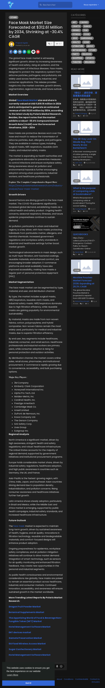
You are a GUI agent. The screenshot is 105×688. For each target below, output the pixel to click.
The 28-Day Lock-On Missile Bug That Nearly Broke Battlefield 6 (84, 143)
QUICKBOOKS (80, 234)
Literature (78, 46)
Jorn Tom (78, 163)
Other (13, 17)
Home (86, 42)
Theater (77, 62)
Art (74, 22)
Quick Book (79, 252)
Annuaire (96, 682)
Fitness (76, 34)
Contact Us (95, 679)
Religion (86, 54)
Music (90, 46)
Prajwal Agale (22, 43)
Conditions (69, 679)
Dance (87, 26)
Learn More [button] (12, 675)
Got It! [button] (28, 683)
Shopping (77, 58)
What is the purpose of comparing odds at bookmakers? (84, 191)
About (59, 679)
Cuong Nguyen (81, 209)
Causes (84, 22)
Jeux (75, 38)
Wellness (89, 62)
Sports (90, 58)
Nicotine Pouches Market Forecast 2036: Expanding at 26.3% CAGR (83, 282)
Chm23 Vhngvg (81, 113)
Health (76, 42)
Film (86, 30)
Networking (79, 50)
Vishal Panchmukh (82, 301)
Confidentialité (82, 679)
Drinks (76, 30)
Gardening (86, 38)
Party (75, 54)
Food (86, 34)
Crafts (76, 26)
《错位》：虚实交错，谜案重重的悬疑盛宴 (85, 94)
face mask (18, 526)
